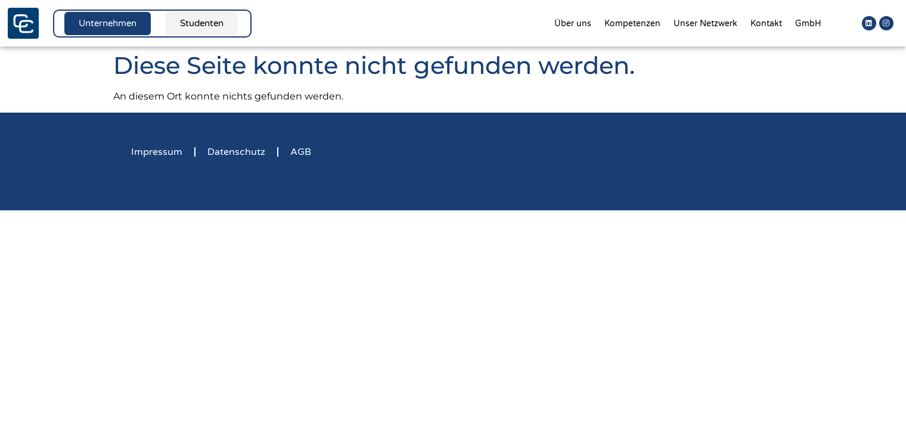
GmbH (808, 23)
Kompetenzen (632, 23)
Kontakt (766, 23)
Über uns (572, 23)
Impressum (156, 152)
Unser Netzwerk (705, 23)
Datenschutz (236, 152)
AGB (300, 152)
